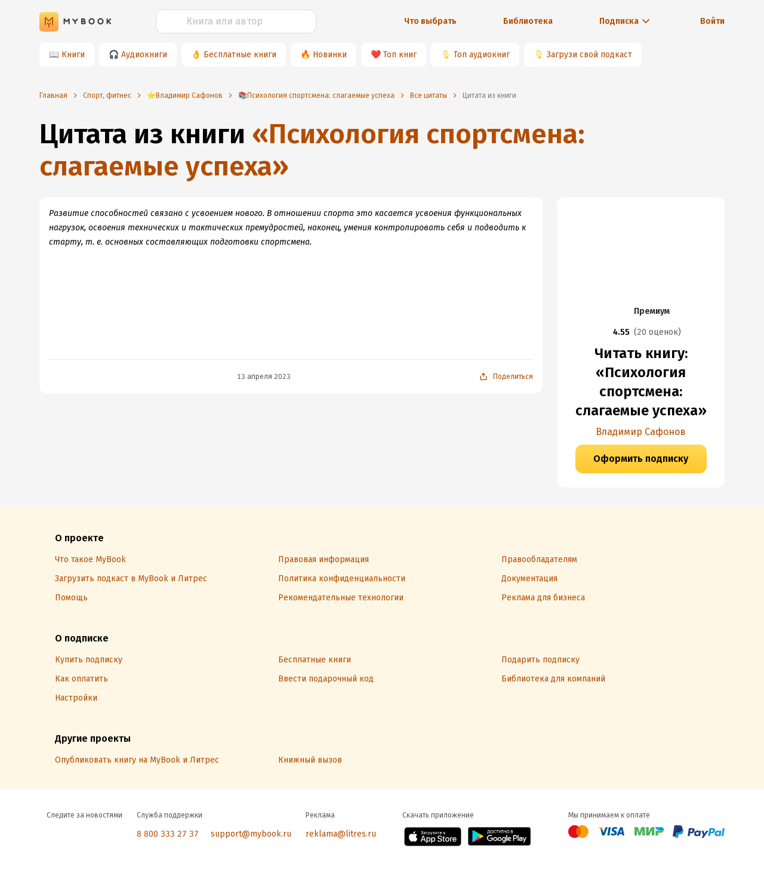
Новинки (330, 55)
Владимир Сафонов (641, 431)
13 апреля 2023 (264, 376)
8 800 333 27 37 (168, 834)
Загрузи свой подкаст (589, 55)
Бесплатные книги (240, 55)
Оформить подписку (640, 458)
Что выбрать (430, 21)
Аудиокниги (144, 55)
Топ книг (400, 55)
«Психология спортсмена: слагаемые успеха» (312, 150)
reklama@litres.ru (341, 834)
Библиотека (528, 21)
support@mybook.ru (251, 834)
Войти (712, 21)
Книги (73, 55)
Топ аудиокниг (482, 55)
